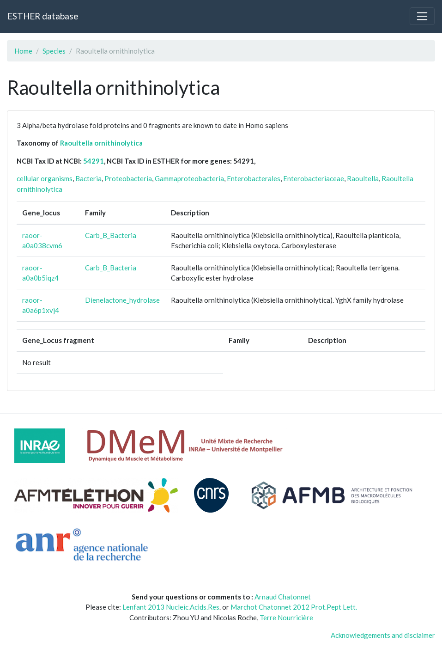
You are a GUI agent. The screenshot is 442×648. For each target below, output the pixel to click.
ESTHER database (42, 16)
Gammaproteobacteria (189, 178)
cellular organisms (45, 178)
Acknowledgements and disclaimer (383, 635)
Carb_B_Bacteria (110, 235)
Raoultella (363, 178)
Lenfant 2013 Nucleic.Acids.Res (170, 607)
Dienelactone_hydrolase (122, 300)
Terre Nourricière (286, 617)
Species (54, 51)
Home (23, 51)
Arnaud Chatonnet (282, 597)
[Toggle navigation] (422, 16)
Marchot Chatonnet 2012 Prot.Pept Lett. (293, 607)
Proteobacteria (128, 178)
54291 (93, 161)
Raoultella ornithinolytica (101, 143)
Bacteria (88, 178)
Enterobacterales (253, 178)
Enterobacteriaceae (313, 178)
